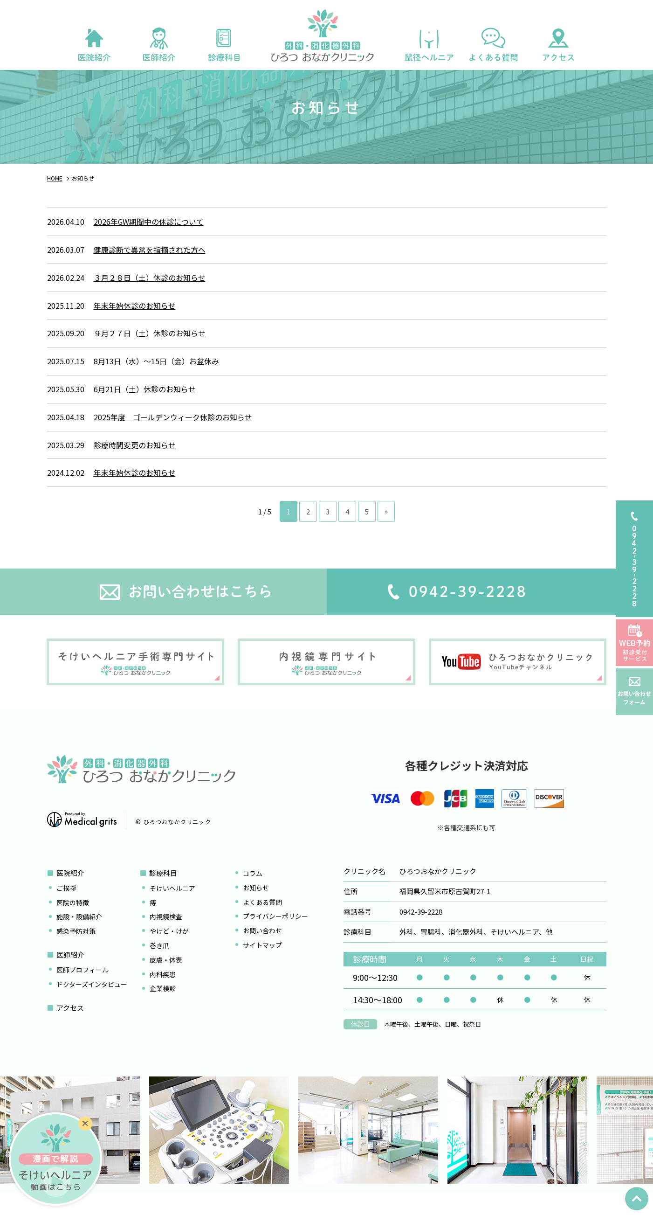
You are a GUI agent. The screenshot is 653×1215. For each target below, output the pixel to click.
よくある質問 (262, 919)
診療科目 (163, 891)
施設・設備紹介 (79, 934)
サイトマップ (262, 963)
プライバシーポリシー (275, 934)
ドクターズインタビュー (91, 1002)
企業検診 (163, 1006)
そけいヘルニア (172, 905)
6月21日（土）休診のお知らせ (145, 407)
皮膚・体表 (166, 977)
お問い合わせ (262, 948)
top (636, 1198)
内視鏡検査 (166, 934)
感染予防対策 (76, 949)
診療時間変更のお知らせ (135, 462)
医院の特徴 (72, 920)
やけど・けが (169, 949)
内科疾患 (163, 992)
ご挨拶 (66, 905)
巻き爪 (159, 963)
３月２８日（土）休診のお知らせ (150, 295)
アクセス (70, 1025)
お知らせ (256, 905)
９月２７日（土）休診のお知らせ (150, 351)
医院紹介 (70, 891)
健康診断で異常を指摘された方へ (150, 267)
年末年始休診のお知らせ (135, 323)
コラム (252, 891)
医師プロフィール (82, 987)
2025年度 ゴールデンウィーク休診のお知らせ (173, 434)
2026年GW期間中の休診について (149, 239)
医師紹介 (70, 973)
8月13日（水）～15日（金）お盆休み (156, 379)
